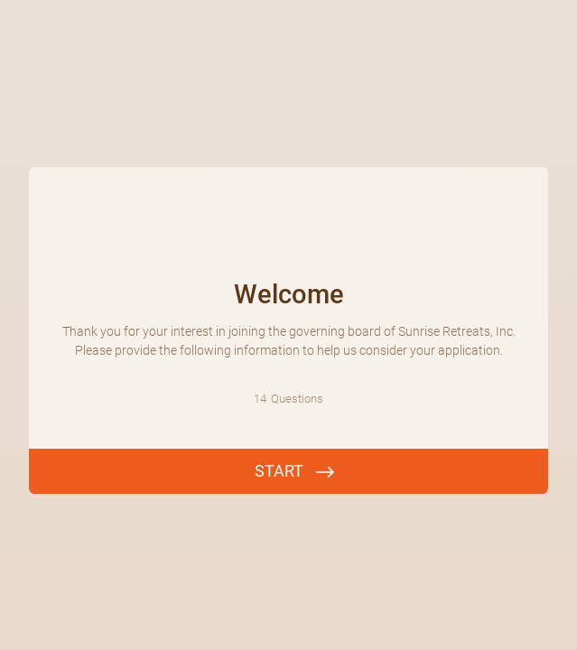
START (279, 470)
